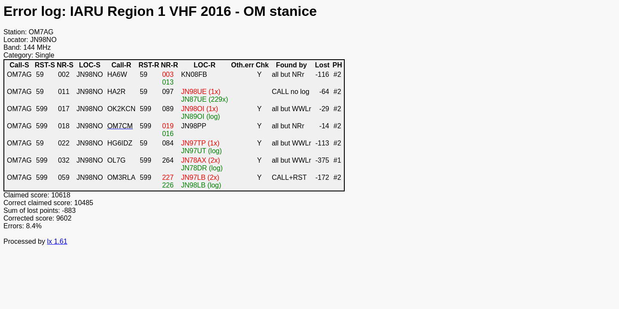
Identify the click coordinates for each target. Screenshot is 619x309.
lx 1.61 (57, 241)
